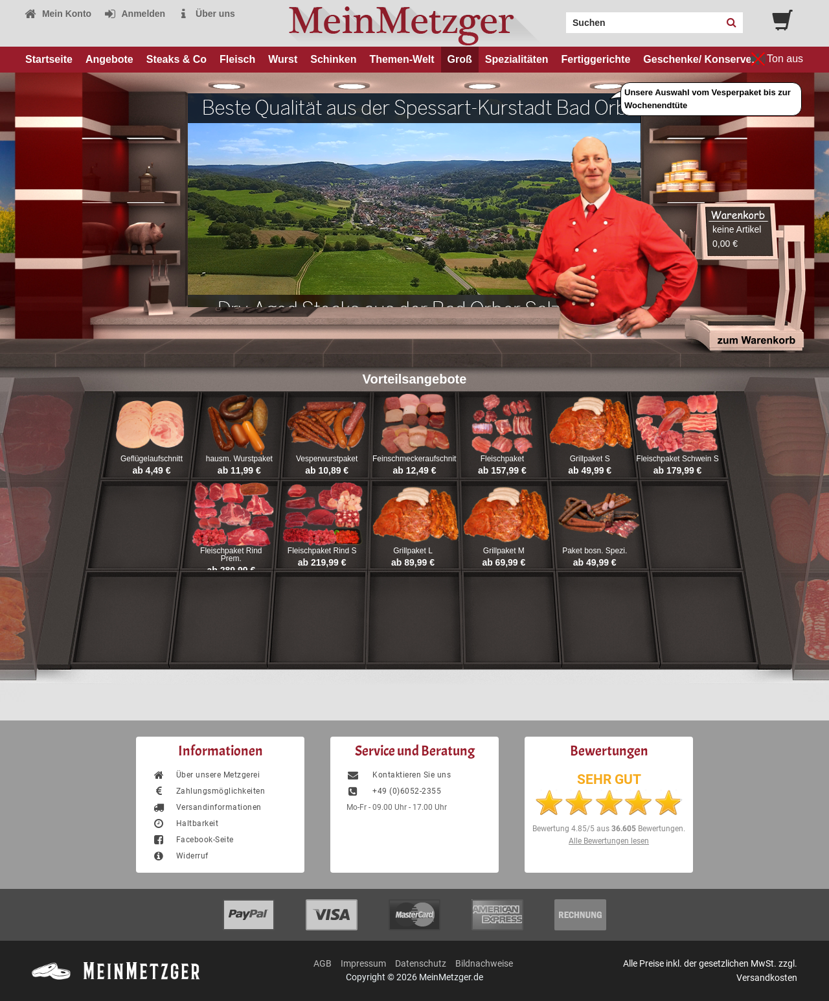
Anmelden (134, 13)
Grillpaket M (504, 550)
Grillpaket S (590, 458)
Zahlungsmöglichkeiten (208, 791)
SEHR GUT (609, 779)
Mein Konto (57, 13)
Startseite (49, 59)
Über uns (206, 13)
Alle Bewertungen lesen (609, 841)
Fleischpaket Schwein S (677, 458)
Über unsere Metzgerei (206, 774)
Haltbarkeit (185, 823)
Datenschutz (420, 963)
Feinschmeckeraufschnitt (415, 458)
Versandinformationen (207, 807)
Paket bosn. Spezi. (594, 550)
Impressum (363, 963)
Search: (558, 18)
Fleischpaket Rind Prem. (231, 554)
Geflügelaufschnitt (151, 458)
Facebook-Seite (193, 839)
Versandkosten (766, 977)
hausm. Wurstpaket (239, 458)
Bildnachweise (484, 963)
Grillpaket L (413, 550)
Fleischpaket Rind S (322, 550)
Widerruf (180, 855)
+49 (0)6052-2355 (393, 791)
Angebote (109, 59)
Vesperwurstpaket (327, 458)
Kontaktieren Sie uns (398, 774)
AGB (322, 963)
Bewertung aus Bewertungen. (608, 828)
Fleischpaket (502, 458)
